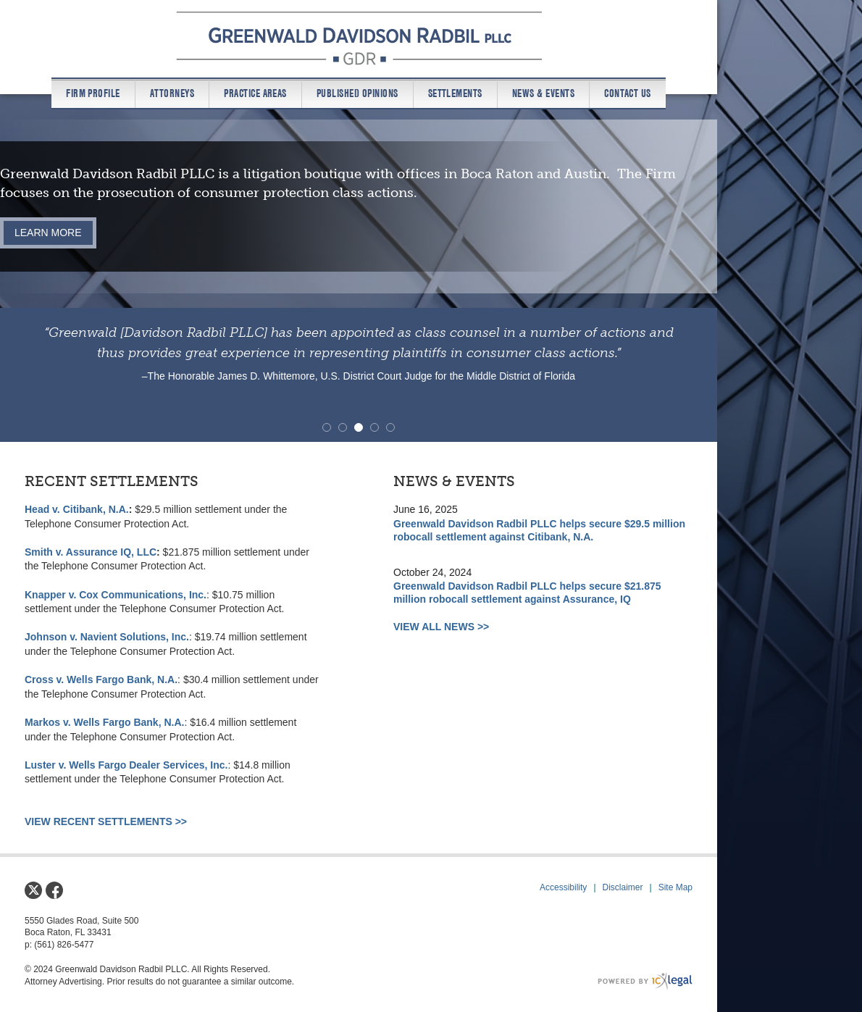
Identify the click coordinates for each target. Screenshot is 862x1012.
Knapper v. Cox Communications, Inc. (115, 595)
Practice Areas (255, 93)
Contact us (627, 93)
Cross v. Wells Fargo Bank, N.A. (101, 679)
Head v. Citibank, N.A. (77, 509)
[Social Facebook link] (54, 890)
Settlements (455, 93)
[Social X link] (33, 890)
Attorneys (172, 93)
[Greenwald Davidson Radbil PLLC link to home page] (359, 38)
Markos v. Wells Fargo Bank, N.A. (104, 722)
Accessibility (563, 887)
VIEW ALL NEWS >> (441, 626)
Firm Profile (93, 93)
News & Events (543, 93)
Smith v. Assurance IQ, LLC (90, 552)
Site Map (675, 887)
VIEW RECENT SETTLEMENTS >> (106, 821)
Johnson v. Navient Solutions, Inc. (107, 637)
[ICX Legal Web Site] (645, 981)
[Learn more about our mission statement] (48, 232)
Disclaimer (623, 887)
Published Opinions (357, 93)
